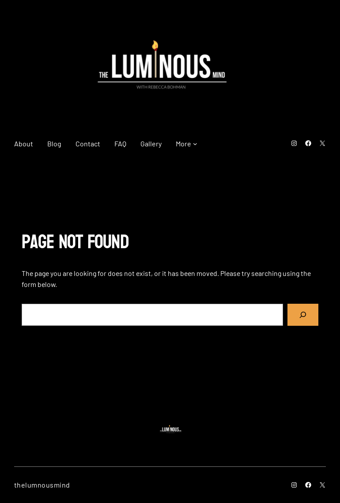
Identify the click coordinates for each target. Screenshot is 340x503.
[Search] (302, 314)
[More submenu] (195, 144)
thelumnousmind (42, 485)
